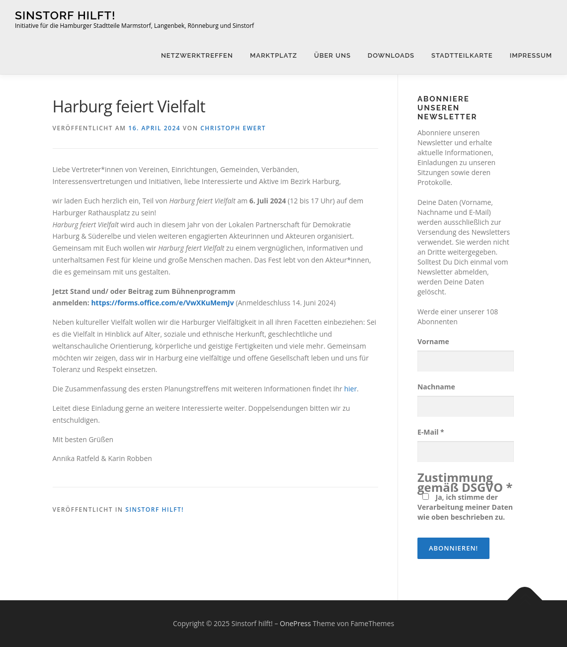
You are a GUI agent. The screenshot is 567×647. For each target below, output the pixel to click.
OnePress (295, 623)
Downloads (391, 55)
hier (350, 388)
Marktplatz (273, 55)
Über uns (332, 55)
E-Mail (430, 432)
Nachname (436, 386)
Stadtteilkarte (462, 55)
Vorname (433, 341)
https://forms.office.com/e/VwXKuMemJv (162, 302)
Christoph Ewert (233, 128)
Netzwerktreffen (197, 55)
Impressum (531, 55)
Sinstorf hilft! (65, 15)
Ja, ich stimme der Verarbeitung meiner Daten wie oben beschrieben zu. (465, 507)
